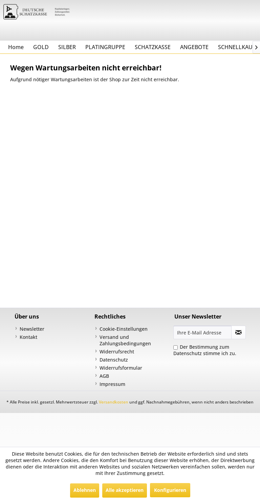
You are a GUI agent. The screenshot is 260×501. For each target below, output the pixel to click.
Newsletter (32, 329)
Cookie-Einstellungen (124, 329)
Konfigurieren (170, 490)
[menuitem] (15, 47)
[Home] (15, 47)
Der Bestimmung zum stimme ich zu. (204, 350)
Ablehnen (84, 490)
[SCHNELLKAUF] (236, 47)
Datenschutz (114, 359)
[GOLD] (40, 47)
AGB (104, 376)
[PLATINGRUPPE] (105, 47)
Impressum (112, 384)
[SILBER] (67, 47)
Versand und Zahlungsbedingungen (125, 340)
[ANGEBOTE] (194, 47)
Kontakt (28, 337)
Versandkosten (113, 402)
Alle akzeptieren (125, 490)
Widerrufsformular (121, 368)
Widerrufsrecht (117, 351)
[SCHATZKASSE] (152, 47)
